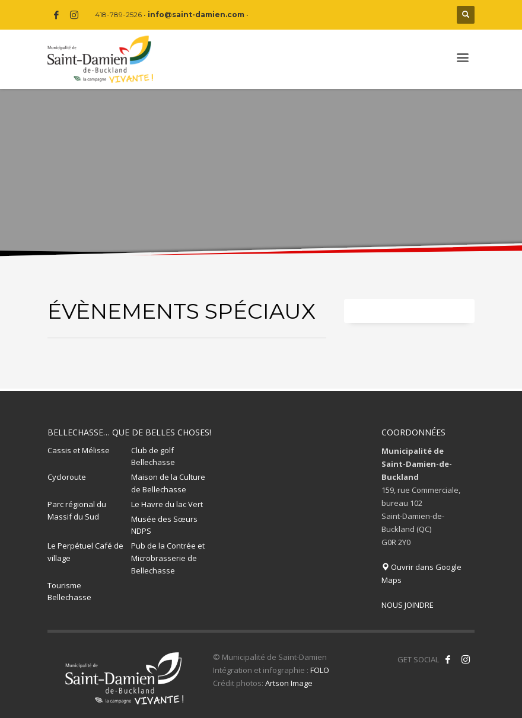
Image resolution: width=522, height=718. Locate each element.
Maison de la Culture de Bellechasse (168, 483)
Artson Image (289, 683)
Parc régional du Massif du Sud (76, 510)
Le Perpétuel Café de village (85, 551)
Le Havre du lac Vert (167, 504)
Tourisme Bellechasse (69, 591)
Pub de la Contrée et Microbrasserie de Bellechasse (168, 558)
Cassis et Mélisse (78, 450)
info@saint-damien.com (196, 14)
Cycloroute (66, 477)
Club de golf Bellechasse (153, 456)
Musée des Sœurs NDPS (164, 525)
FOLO (319, 670)
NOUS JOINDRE (407, 605)
